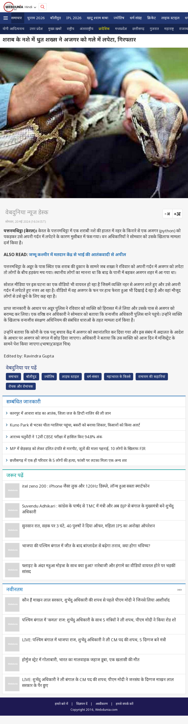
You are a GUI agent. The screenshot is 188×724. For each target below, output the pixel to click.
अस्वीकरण (101, 703)
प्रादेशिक (104, 28)
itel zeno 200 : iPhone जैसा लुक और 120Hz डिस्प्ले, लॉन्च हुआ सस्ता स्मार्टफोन (86, 486)
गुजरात (154, 28)
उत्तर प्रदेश (36, 28)
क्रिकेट (151, 17)
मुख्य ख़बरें (54, 28)
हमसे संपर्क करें (124, 703)
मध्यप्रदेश (121, 28)
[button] (5, 18)
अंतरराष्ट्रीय (86, 28)
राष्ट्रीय (70, 28)
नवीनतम (14, 589)
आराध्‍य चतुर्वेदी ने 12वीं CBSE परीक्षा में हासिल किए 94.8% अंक (56, 436)
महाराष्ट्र (169, 28)
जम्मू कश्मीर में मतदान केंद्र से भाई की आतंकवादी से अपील (77, 254)
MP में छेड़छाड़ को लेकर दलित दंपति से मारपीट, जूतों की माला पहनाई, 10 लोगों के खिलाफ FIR (77, 448)
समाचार (16, 17)
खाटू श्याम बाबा (97, 17)
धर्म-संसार (93, 376)
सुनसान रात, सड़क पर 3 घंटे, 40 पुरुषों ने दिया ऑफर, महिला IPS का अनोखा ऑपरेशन (88, 526)
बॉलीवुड (55, 17)
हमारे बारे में (61, 703)
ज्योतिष (119, 17)
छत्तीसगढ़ (138, 28)
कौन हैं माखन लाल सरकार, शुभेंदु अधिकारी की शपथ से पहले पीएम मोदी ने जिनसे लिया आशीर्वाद (96, 600)
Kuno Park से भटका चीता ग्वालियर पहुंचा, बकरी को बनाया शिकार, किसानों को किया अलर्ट (75, 425)
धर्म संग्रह (136, 17)
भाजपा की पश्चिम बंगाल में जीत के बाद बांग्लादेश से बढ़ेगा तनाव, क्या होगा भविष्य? (86, 545)
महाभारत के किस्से (118, 376)
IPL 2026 (74, 17)
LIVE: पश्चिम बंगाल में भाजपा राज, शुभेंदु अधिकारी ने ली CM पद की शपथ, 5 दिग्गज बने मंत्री (94, 639)
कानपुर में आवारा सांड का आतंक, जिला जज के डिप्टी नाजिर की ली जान (60, 413)
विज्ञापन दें (81, 703)
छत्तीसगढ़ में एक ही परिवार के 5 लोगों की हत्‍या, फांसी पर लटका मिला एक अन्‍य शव (68, 460)
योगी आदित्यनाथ (13, 28)
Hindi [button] (29, 7)
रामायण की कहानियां (151, 376)
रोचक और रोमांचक (21, 386)
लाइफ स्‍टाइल (170, 17)
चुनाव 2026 (36, 17)
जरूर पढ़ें (15, 475)
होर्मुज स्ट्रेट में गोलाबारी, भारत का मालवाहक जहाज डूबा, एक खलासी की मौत (81, 659)
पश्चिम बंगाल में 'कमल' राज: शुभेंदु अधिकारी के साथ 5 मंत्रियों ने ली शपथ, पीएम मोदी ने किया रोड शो (99, 620)
